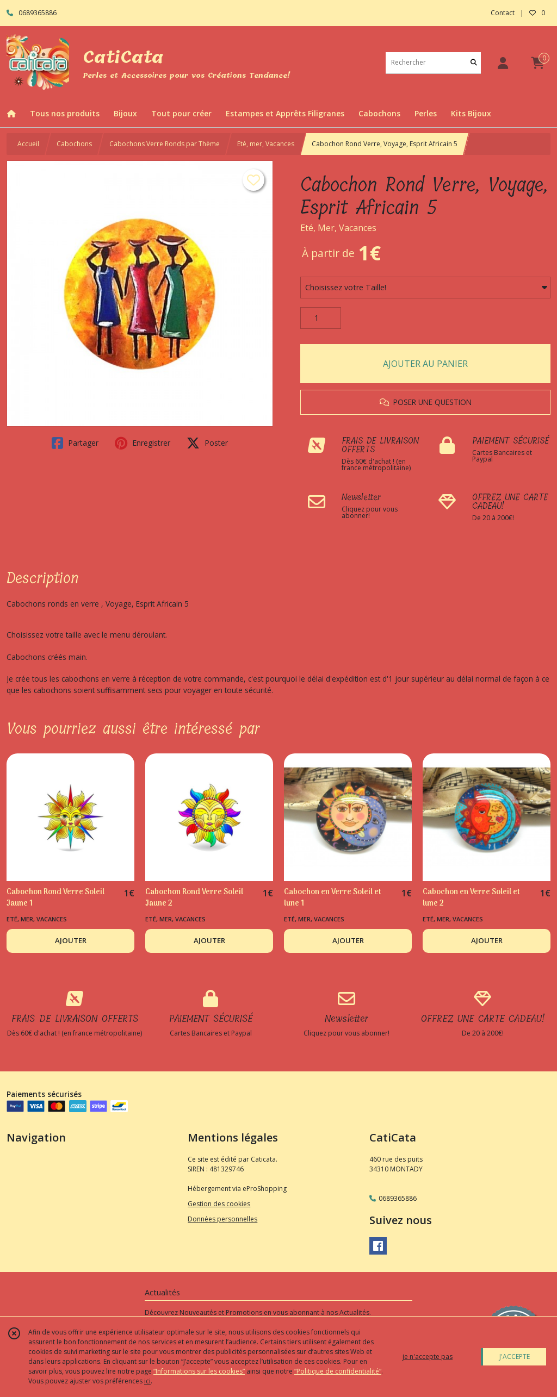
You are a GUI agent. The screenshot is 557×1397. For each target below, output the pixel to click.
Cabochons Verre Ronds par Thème (164, 143)
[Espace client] (503, 62)
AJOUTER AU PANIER (425, 364)
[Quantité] (320, 318)
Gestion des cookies (219, 1203)
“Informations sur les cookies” (199, 1371)
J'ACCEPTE (514, 1356)
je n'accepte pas (428, 1356)
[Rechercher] (474, 62)
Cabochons (74, 143)
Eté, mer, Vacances (265, 143)
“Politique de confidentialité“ (337, 1371)
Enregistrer (142, 443)
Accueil (28, 143)
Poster (207, 443)
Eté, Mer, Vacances (338, 228)
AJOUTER (70, 940)
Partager (75, 443)
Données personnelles (222, 1219)
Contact (503, 12)
